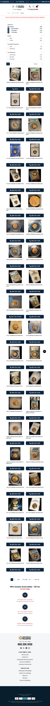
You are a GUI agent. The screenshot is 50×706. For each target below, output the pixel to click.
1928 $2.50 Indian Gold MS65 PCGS (34, 234)
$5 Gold (26, 57)
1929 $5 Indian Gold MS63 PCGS (14, 386)
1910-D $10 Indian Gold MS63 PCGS (34, 487)
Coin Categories (25, 52)
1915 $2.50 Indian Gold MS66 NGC (34, 183)
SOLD (15, 89)
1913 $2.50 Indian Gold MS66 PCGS (15, 158)
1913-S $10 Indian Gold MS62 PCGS (15, 563)
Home (8, 13)
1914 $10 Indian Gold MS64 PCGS (34, 563)
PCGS (26, 41)
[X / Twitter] (23, 648)
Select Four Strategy (25, 673)
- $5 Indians (26, 30)
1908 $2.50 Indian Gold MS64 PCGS (15, 82)
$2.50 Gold (26, 55)
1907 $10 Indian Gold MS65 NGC (14, 411)
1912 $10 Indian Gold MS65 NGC (14, 538)
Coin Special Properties (25, 44)
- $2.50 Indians (26, 28)
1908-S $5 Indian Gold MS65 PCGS (34, 259)
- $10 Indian (26, 32)
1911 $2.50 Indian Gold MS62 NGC (14, 107)
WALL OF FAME (15, 13)
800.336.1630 (35, 89)
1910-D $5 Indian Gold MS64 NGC (14, 335)
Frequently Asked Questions (25, 659)
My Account (25, 654)
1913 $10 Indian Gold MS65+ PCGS (34, 538)
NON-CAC (26, 49)
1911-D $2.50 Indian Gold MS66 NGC (15, 133)
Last (18, 579)
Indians (26, 27)
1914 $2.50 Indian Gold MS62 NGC (34, 158)
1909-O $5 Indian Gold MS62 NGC (34, 284)
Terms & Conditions (25, 662)
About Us (25, 675)
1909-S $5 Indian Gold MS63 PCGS (14, 310)
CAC (26, 47)
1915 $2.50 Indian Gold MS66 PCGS (15, 183)
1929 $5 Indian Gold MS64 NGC (33, 386)
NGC (26, 38)
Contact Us (25, 657)
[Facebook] (21, 648)
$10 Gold (26, 59)
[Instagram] (29, 648)
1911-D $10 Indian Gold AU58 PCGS (15, 512)
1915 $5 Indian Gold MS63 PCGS (34, 360)
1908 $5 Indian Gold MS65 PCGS (14, 259)
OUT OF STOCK (15, 317)
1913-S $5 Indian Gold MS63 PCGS (14, 360)
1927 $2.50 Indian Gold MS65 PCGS (15, 234)
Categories (25, 24)
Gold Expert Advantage (25, 670)
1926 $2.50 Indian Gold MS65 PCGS (34, 209)
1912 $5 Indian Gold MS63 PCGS (34, 335)
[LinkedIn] (26, 648)
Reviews (25, 678)
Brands (25, 36)
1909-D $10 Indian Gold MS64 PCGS (15, 487)
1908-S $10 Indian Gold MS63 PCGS (34, 462)
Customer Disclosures (25, 664)
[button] (13, 6)
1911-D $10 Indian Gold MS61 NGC (34, 512)
